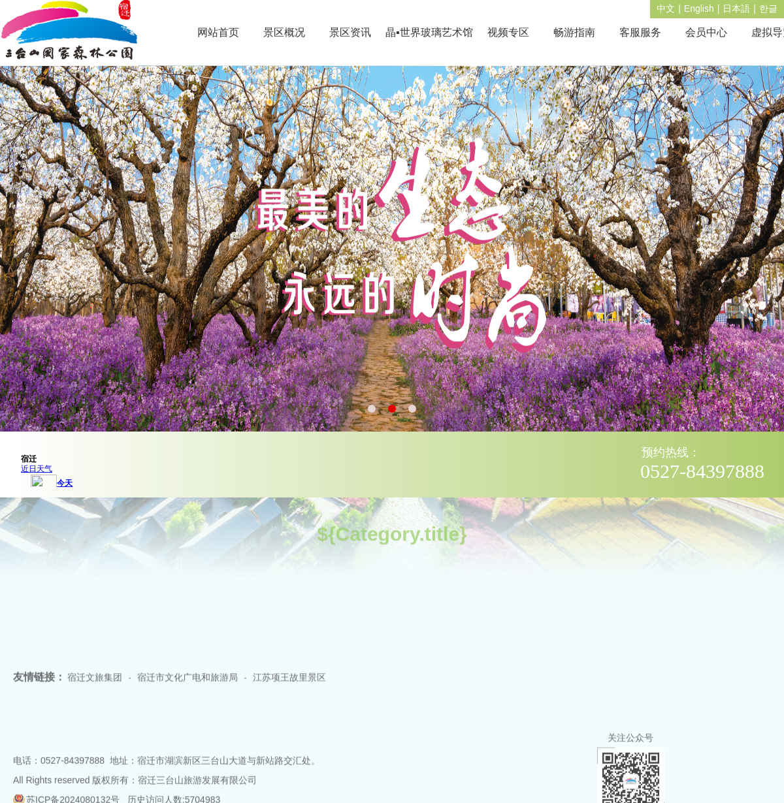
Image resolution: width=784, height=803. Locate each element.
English (699, 8)
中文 (666, 8)
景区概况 (284, 32)
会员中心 (706, 32)
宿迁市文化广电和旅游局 (187, 688)
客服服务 (640, 32)
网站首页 (218, 32)
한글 (768, 8)
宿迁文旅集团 (94, 688)
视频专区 (508, 32)
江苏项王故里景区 (289, 688)
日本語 (736, 8)
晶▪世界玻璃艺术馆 (429, 32)
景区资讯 (350, 32)
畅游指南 (574, 32)
